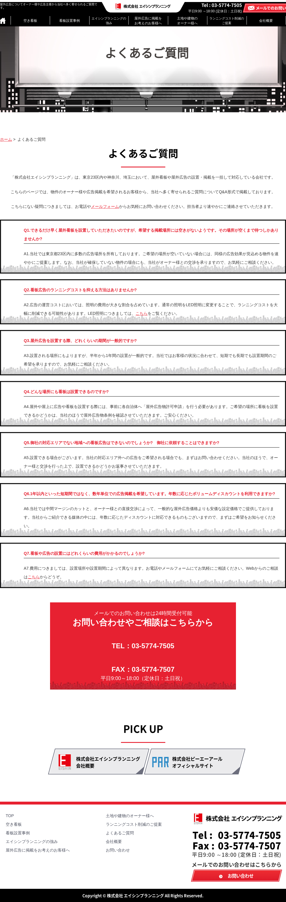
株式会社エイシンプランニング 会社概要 (108, 762)
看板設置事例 (69, 21)
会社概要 (266, 21)
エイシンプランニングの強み (109, 20)
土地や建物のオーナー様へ (187, 20)
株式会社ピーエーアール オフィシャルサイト (197, 762)
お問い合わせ (118, 850)
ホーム (6, 139)
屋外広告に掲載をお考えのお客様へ (148, 20)
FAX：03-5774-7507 (143, 673)
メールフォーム (105, 206)
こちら (142, 313)
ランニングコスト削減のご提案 (226, 20)
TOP (10, 815)
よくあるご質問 (120, 833)
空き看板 (30, 21)
